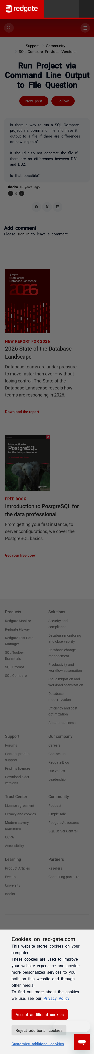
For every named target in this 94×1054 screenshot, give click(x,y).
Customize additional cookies (38, 1043)
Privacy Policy (56, 998)
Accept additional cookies (40, 1014)
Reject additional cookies (39, 1030)
